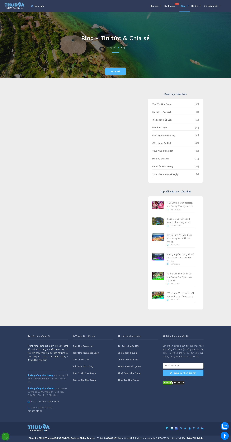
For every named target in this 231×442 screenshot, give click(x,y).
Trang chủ (111, 47)
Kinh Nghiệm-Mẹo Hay (163, 135)
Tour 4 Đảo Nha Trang (84, 380)
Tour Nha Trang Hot (162, 151)
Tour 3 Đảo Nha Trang (84, 373)
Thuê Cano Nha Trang (129, 373)
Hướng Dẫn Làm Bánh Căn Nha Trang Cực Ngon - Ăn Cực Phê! (179, 277)
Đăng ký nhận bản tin (183, 373)
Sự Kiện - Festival (161, 112)
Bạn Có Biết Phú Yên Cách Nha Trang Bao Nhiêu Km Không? (179, 238)
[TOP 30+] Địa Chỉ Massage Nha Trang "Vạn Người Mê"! (180, 204)
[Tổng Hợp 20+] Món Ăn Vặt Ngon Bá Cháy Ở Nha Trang (180, 294)
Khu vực (155, 6)
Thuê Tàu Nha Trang (128, 380)
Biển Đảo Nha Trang (162, 166)
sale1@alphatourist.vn (48, 401)
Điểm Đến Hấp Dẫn (162, 120)
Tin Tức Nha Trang (162, 104)
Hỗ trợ (196, 6)
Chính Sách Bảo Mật (128, 359)
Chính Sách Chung (127, 353)
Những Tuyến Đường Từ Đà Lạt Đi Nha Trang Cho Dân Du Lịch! (180, 258)
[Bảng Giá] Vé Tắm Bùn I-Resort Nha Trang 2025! (179, 220)
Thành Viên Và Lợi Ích (129, 366)
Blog (184, 6)
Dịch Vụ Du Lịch (160, 158)
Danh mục (171, 5)
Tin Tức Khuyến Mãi (128, 346)
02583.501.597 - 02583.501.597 (41, 409)
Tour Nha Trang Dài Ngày (165, 174)
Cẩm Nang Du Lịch (161, 143)
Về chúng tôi (212, 6)
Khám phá (115, 71)
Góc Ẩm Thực (159, 127)
